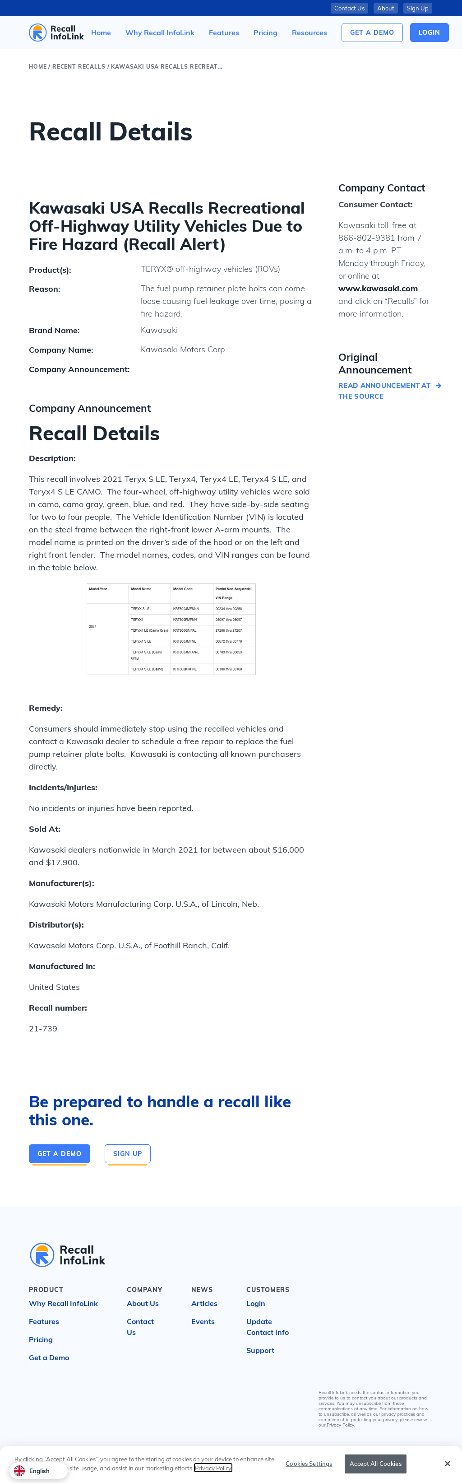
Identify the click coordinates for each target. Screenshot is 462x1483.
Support (260, 1350)
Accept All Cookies (375, 1464)
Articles (204, 1303)
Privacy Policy (340, 1425)
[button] (309, 32)
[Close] (447, 1464)
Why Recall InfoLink (63, 1303)
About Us (143, 1303)
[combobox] (38, 1470)
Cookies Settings (309, 1464)
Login (255, 1303)
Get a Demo (372, 32)
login (429, 32)
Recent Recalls (79, 66)
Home (37, 66)
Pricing (41, 1339)
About (385, 8)
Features (44, 1321)
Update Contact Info (267, 1327)
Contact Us (349, 8)
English (32, 1470)
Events (203, 1321)
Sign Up (418, 8)
